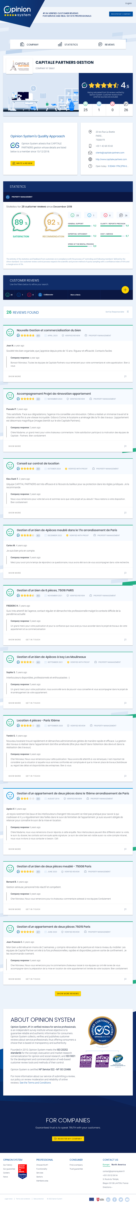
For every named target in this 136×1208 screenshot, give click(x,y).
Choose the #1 (42, 1165)
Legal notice (9, 1199)
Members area (42, 1181)
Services (39, 1173)
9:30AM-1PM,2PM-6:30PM (120, 166)
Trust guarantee (76, 1169)
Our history (7, 1165)
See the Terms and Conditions (35, 1082)
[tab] (106, 1164)
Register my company (121, 14)
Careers (6, 1173)
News (5, 1177)
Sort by (115, 312)
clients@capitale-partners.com (110, 152)
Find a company (76, 1165)
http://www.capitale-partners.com (111, 159)
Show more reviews (68, 993)
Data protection (39, 1199)
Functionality (41, 1169)
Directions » (107, 1187)
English (129, 3)
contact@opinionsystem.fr (114, 1171)
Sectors (39, 1177)
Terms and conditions (23, 1199)
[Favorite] (125, 290)
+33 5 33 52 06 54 (110, 1175)
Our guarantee (9, 1169)
